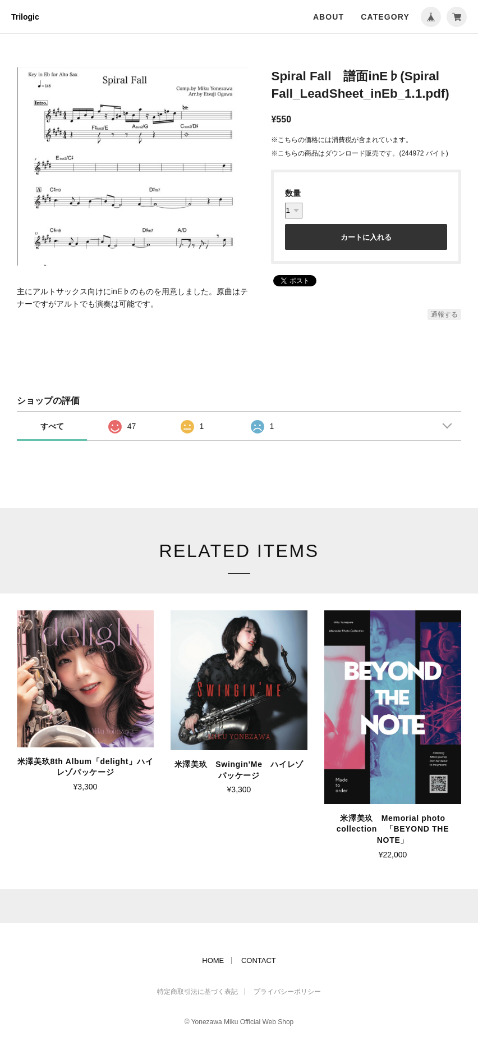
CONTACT (258, 960)
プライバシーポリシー (287, 991)
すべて (52, 426)
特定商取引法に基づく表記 (197, 991)
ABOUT (328, 16)
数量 (293, 193)
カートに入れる (366, 237)
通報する (444, 314)
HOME (213, 960)
